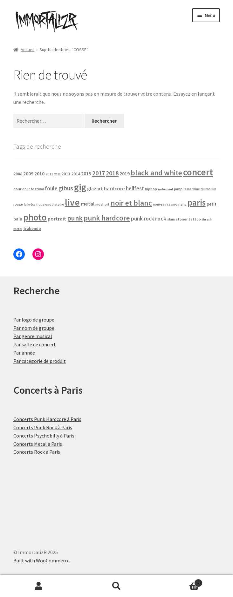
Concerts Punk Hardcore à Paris (47, 419)
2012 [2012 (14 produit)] (57, 174)
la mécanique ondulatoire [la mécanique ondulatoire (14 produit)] (44, 204)
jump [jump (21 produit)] (178, 189)
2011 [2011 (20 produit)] (49, 174)
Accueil (27, 49)
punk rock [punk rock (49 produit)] (142, 218)
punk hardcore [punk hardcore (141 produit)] (107, 218)
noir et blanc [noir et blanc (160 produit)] (131, 202)
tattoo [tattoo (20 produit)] (194, 219)
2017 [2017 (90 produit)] (98, 173)
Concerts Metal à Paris (37, 444)
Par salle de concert (34, 344)
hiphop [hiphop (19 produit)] (151, 189)
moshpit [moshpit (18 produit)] (102, 204)
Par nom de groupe (33, 328)
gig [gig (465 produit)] (80, 187)
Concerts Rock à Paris (36, 452)
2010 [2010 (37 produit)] (39, 174)
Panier (178, 581)
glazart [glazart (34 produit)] (95, 189)
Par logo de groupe (33, 319)
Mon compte (39, 586)
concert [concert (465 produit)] (198, 172)
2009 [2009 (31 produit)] (28, 174)
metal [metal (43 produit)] (87, 203)
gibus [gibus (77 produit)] (65, 188)
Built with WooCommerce (41, 560)
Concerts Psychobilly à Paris (43, 435)
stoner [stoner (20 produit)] (182, 219)
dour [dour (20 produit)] (17, 189)
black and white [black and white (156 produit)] (156, 172)
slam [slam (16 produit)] (171, 219)
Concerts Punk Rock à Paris (42, 427)
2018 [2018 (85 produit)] (112, 173)
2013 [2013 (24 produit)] (65, 174)
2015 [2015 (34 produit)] (86, 174)
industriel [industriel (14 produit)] (165, 189)
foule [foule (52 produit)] (51, 188)
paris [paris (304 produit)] (197, 202)
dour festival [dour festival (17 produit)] (33, 189)
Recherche (116, 586)
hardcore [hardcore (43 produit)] (114, 188)
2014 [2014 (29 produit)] (75, 174)
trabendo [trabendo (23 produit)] (32, 228)
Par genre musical (32, 336)
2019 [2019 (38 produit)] (125, 173)
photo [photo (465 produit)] (35, 217)
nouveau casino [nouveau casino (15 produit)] (165, 204)
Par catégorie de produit (39, 361)
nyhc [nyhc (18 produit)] (182, 204)
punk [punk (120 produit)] (75, 218)
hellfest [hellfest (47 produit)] (135, 188)
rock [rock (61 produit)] (160, 218)
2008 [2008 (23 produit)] (17, 174)
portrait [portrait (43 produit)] (57, 218)
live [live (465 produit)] (72, 202)
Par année (24, 352)
